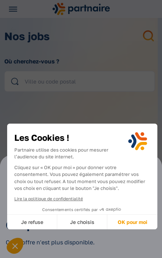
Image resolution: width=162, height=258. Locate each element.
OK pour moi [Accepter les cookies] (132, 222)
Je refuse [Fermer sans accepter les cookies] (32, 222)
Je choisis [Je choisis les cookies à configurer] (82, 222)
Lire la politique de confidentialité (48, 198)
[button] (15, 245)
